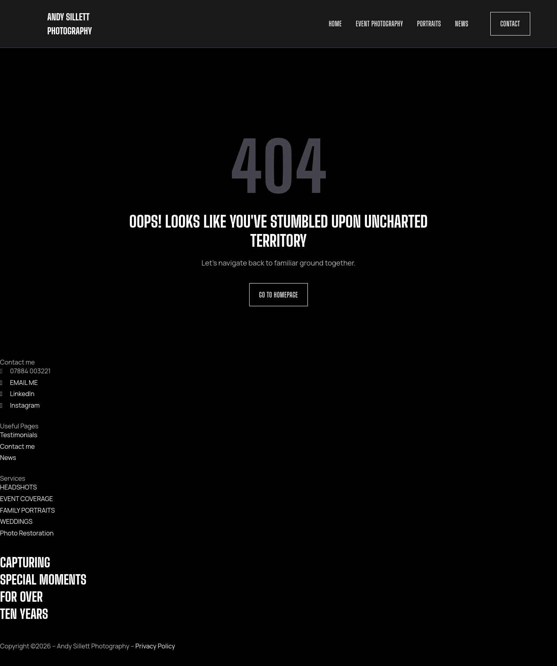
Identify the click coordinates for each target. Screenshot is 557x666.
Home (335, 23)
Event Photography (379, 23)
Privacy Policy (155, 646)
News (461, 23)
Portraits (429, 23)
